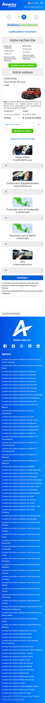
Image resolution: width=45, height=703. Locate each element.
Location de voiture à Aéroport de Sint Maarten (21, 493)
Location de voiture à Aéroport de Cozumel (19, 385)
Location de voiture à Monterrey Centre (18, 676)
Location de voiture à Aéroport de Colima (19, 381)
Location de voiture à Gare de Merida (17, 666)
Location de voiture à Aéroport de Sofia (18, 496)
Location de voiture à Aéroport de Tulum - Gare (21, 506)
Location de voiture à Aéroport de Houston (19, 401)
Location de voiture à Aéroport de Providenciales (22, 480)
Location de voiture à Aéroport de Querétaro (20, 490)
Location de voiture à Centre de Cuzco (17, 647)
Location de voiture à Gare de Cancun (17, 663)
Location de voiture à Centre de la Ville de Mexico (22, 650)
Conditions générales (11, 313)
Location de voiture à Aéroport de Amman (19, 371)
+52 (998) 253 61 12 (34, 7)
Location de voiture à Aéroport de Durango (19, 388)
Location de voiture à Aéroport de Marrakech (20, 430)
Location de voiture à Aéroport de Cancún (19, 378)
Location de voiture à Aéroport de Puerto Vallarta (22, 483)
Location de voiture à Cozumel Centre (17, 656)
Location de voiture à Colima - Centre (17, 653)
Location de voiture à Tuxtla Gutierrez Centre (20, 686)
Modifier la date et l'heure (22, 65)
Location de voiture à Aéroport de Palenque (20, 477)
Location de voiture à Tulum (13, 683)
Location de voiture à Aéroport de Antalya (19, 375)
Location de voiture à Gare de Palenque (18, 670)
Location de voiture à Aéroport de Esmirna (19, 391)
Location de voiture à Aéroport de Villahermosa (21, 516)
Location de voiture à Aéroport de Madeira (19, 423)
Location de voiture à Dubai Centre (16, 660)
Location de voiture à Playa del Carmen (18, 680)
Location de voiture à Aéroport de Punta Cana (20, 486)
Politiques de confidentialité (13, 700)
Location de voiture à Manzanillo (15, 673)
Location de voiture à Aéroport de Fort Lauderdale (22, 395)
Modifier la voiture (22, 131)
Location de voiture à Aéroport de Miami (18, 466)
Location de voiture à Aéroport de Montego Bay (21, 470)
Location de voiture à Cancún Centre (17, 637)
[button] (33, 3)
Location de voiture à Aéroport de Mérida (18, 433)
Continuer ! (22, 277)
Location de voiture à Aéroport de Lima (18, 417)
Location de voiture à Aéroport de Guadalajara (20, 398)
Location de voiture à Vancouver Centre (18, 690)
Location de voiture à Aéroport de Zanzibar (19, 519)
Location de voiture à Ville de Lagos (16, 693)
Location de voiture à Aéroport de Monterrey (20, 473)
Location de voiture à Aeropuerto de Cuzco (19, 631)
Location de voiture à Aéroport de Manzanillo (20, 427)
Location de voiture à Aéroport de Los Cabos (20, 420)
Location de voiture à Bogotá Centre (17, 634)
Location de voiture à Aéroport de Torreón (19, 500)
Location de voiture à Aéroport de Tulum (18, 503)
